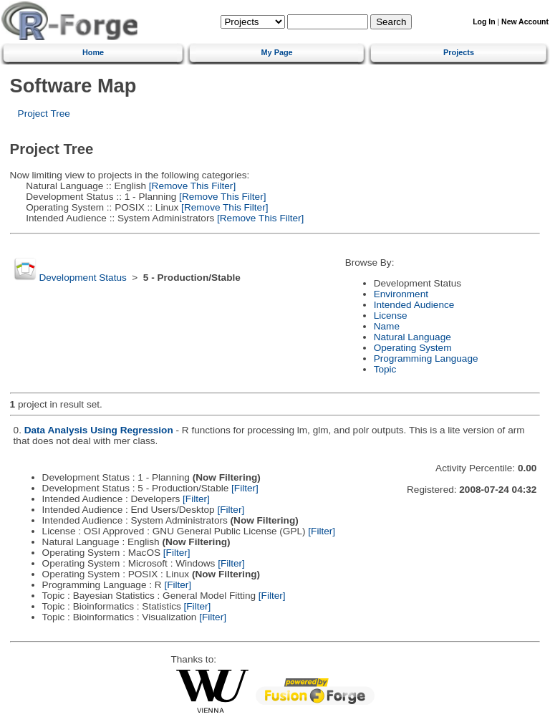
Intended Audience (414, 304)
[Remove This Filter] (191, 185)
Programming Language (426, 358)
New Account (525, 22)
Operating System (413, 347)
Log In (484, 22)
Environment (401, 294)
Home (93, 52)
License (390, 315)
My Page (277, 52)
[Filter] (245, 488)
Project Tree (44, 113)
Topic (385, 369)
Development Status (82, 277)
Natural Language (412, 337)
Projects (458, 52)
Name (387, 326)
